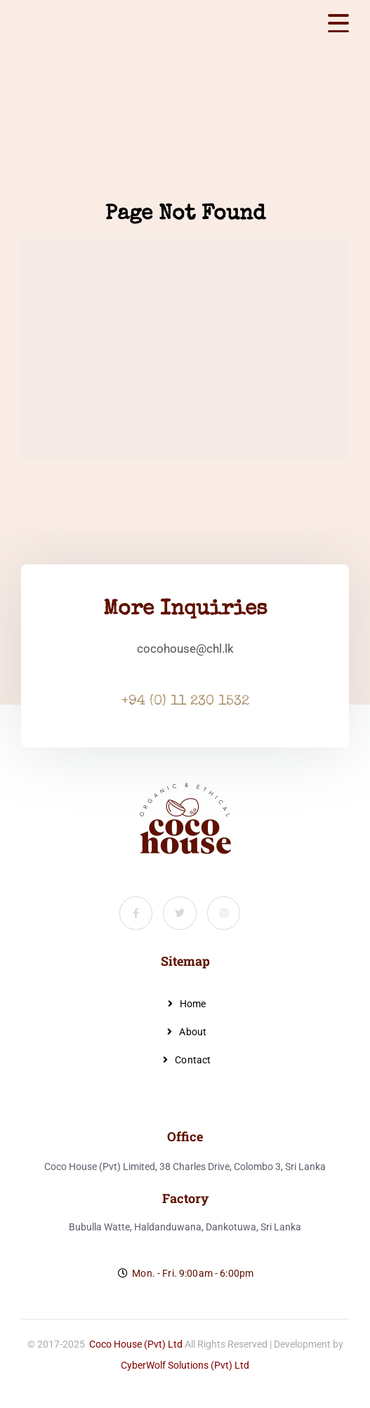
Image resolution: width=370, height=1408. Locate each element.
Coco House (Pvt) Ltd (136, 1344)
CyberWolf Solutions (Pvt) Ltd (185, 1365)
